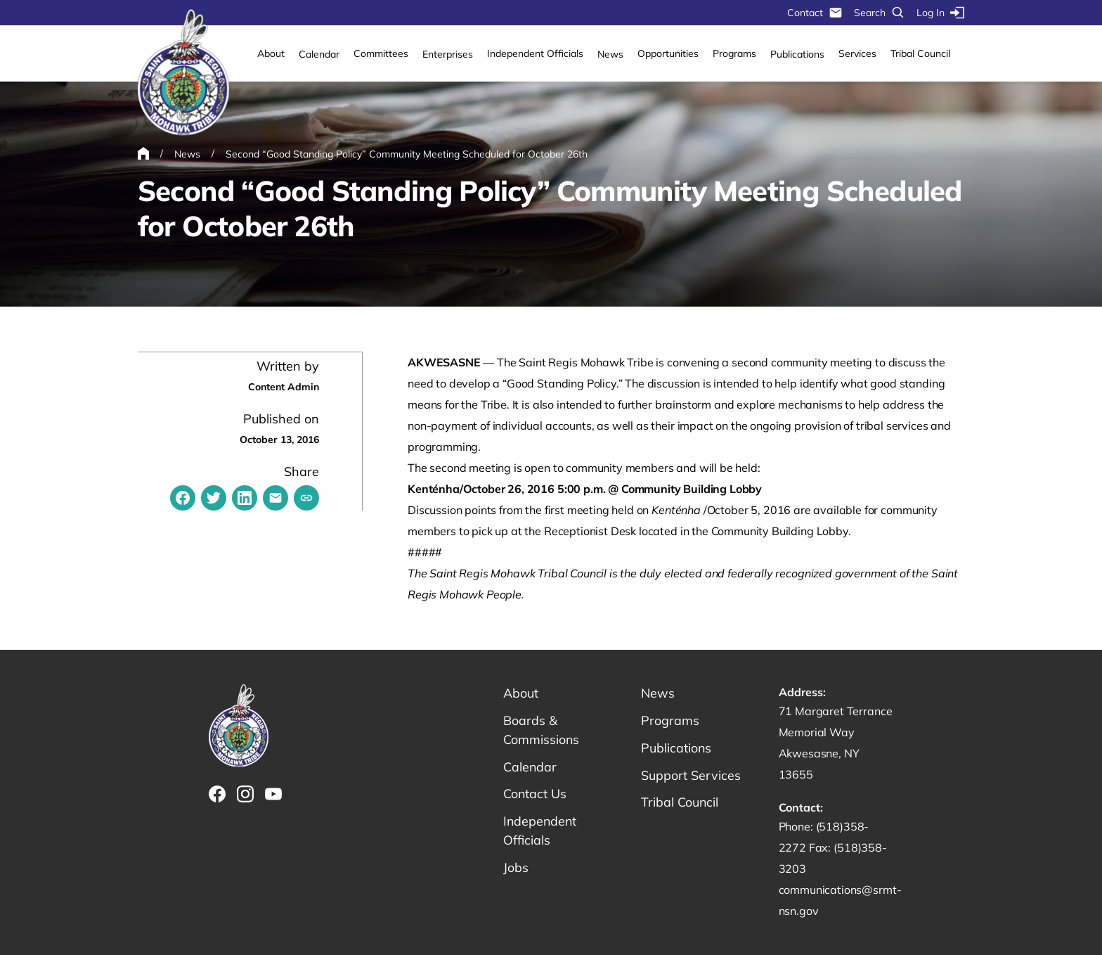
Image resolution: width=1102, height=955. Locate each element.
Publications (797, 54)
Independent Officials (535, 53)
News (610, 54)
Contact (815, 13)
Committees (381, 53)
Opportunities (668, 53)
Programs (734, 53)
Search (879, 13)
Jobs (516, 868)
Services (857, 53)
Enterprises (447, 54)
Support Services (691, 775)
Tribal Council (920, 53)
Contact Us (535, 794)
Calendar (319, 54)
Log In (940, 13)
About (271, 53)
